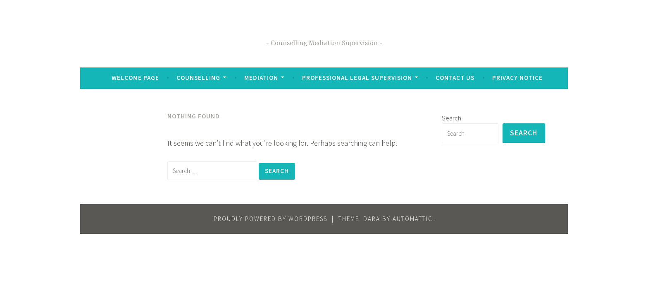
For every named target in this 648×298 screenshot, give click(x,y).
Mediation (261, 78)
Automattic (413, 219)
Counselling (198, 78)
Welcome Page (135, 78)
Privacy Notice (517, 78)
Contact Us (455, 78)
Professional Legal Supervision (357, 78)
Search (451, 118)
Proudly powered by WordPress (270, 219)
